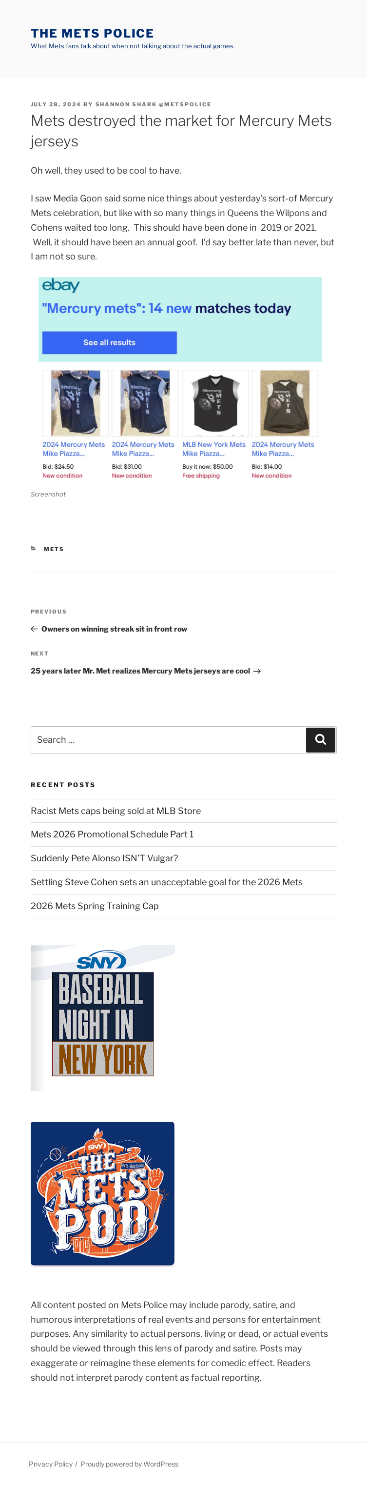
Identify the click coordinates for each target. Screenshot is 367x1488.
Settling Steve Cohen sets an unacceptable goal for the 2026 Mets (167, 882)
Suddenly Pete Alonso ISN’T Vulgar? (104, 858)
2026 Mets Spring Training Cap (95, 906)
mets (54, 549)
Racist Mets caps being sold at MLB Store (116, 811)
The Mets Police (93, 33)
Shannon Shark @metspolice (154, 104)
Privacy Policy (51, 1464)
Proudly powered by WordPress (129, 1464)
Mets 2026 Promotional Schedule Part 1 (112, 834)
